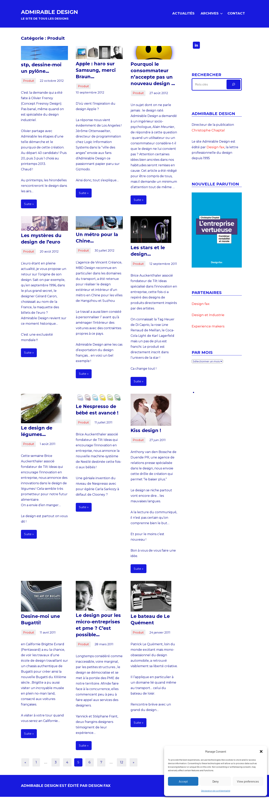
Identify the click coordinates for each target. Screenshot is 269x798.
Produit (28, 82)
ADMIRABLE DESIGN (64, 12)
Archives (211, 14)
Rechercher (206, 76)
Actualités (183, 14)
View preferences (248, 781)
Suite (28, 205)
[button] (261, 751)
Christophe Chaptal (208, 132)
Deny (215, 781)
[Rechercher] (233, 86)
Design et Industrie (208, 316)
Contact (236, 14)
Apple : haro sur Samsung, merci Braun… (94, 72)
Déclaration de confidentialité (215, 790)
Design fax (215, 148)
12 (121, 763)
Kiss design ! (145, 432)
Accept (183, 781)
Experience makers (208, 328)
